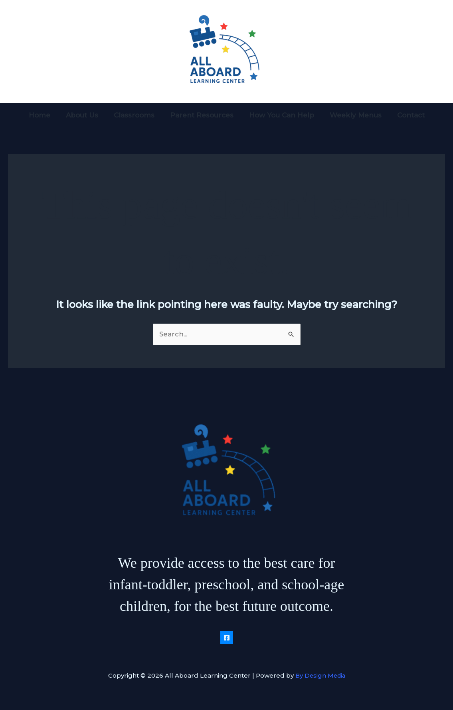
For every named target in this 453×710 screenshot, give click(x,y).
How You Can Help (279, 115)
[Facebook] (226, 637)
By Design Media (320, 675)
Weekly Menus (352, 115)
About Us (86, 115)
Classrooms (136, 115)
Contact (405, 115)
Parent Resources (201, 115)
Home (45, 115)
